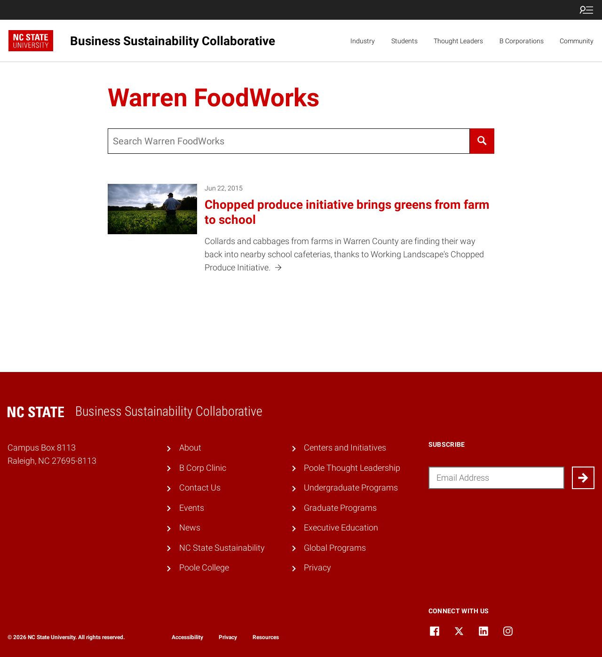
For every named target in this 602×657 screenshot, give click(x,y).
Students (404, 41)
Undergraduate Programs (351, 487)
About (190, 447)
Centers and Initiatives (345, 447)
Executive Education (341, 527)
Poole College (204, 567)
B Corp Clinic (202, 468)
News (189, 527)
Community (577, 41)
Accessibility (187, 637)
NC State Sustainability (222, 548)
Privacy (317, 567)
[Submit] (583, 478)
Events (191, 508)
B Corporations (521, 41)
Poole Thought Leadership (352, 468)
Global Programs (335, 548)
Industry (362, 41)
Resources (266, 637)
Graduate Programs (340, 508)
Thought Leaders (458, 41)
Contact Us (200, 487)
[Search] (482, 141)
